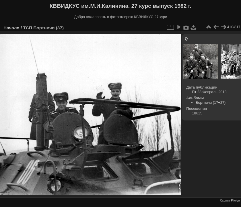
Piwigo (235, 200)
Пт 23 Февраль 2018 (209, 92)
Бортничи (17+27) (211, 102)
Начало (11, 27)
